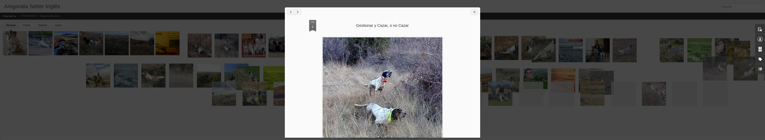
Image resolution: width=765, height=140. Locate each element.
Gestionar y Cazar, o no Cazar (382, 25)
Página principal (49, 16)
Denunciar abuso (411, 138)
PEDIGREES (29, 16)
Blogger (397, 138)
